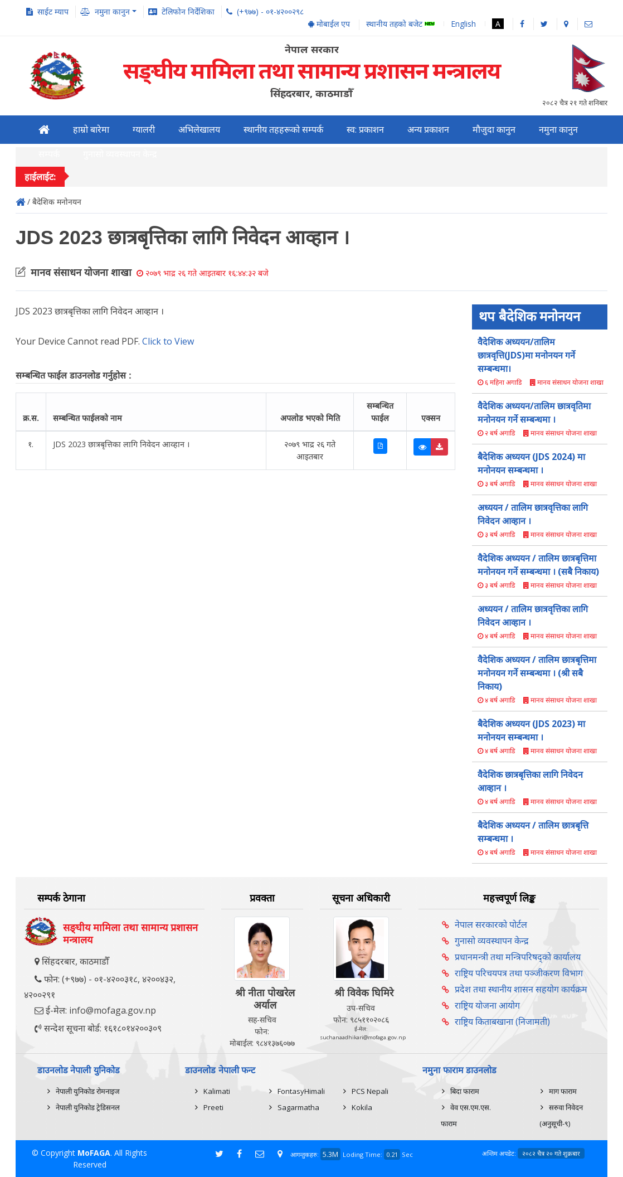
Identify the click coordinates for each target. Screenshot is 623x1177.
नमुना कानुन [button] (112, 11)
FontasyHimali (301, 1091)
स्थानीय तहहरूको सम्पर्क (283, 129)
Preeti (213, 1107)
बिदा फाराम (464, 1091)
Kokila (362, 1107)
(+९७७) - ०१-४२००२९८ (270, 11)
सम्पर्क (49, 154)
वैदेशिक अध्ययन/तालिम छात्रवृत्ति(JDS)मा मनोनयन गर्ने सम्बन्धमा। (526, 355)
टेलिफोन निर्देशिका (188, 11)
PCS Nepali (370, 1091)
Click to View (168, 341)
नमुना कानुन (558, 129)
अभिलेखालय (199, 129)
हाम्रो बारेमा (91, 129)
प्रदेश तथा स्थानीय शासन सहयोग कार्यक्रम (521, 989)
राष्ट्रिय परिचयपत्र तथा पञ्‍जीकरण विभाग (519, 973)
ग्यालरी (144, 129)
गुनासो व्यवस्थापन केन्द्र (120, 154)
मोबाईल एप (329, 23)
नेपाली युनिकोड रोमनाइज (88, 1091)
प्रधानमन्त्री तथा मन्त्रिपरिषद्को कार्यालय (518, 957)
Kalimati (216, 1091)
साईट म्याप (53, 11)
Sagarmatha (298, 1107)
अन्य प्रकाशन (428, 129)
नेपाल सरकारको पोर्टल (491, 924)
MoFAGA (93, 1152)
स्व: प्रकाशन (365, 129)
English (463, 23)
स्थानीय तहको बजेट (400, 24)
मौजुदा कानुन (494, 129)
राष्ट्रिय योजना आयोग (487, 1005)
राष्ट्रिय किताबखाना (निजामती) (502, 1021)
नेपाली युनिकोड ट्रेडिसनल (88, 1107)
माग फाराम (563, 1091)
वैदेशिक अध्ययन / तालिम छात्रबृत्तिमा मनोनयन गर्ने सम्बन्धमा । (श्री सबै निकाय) (537, 672)
